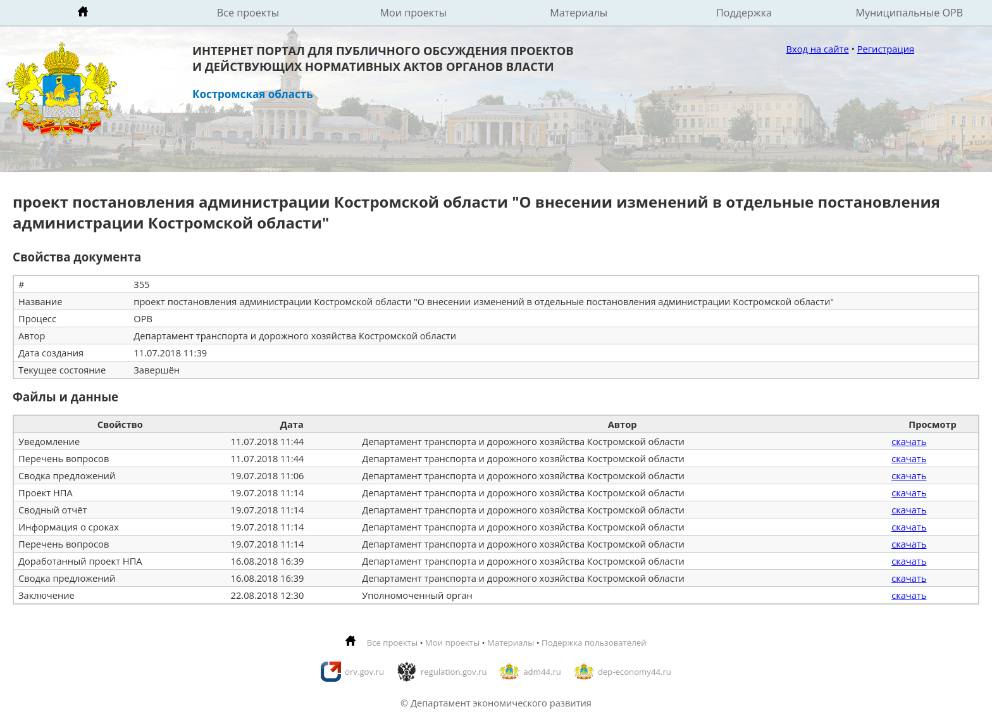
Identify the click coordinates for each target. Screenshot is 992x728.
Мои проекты (413, 13)
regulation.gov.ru (454, 671)
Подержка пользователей (594, 642)
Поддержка (744, 13)
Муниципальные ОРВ (910, 13)
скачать (908, 441)
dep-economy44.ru (634, 671)
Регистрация (885, 48)
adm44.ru (542, 671)
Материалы (578, 13)
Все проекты (248, 13)
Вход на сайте (817, 48)
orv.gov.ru (364, 671)
